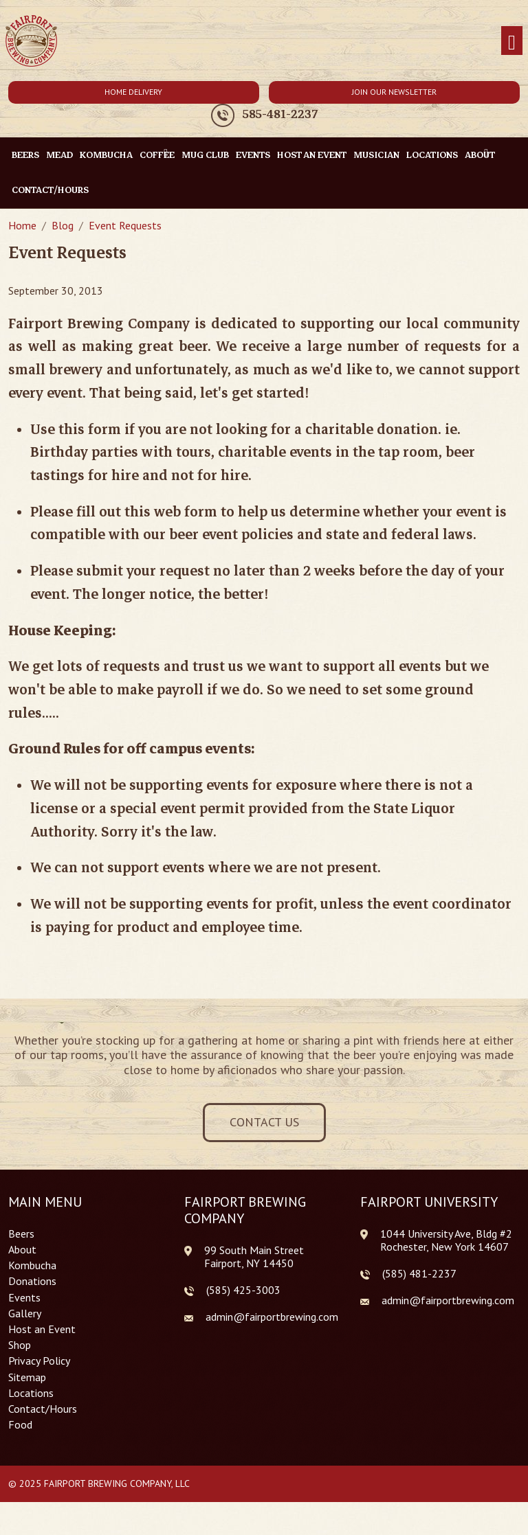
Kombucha (106, 155)
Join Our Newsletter (394, 92)
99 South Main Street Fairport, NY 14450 (254, 1256)
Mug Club (205, 155)
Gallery (24, 1313)
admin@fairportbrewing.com (272, 1316)
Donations (32, 1281)
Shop (19, 1345)
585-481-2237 (280, 114)
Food (20, 1424)
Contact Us (264, 1122)
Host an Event (311, 155)
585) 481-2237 (420, 1273)
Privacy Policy (39, 1360)
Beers (25, 155)
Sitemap (27, 1377)
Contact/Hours (50, 190)
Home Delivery (133, 92)
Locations (432, 155)
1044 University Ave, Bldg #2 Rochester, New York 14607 (446, 1240)
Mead (59, 155)
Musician (376, 155)
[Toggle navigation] (511, 41)
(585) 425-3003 (243, 1290)
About (22, 1249)
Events (253, 155)
